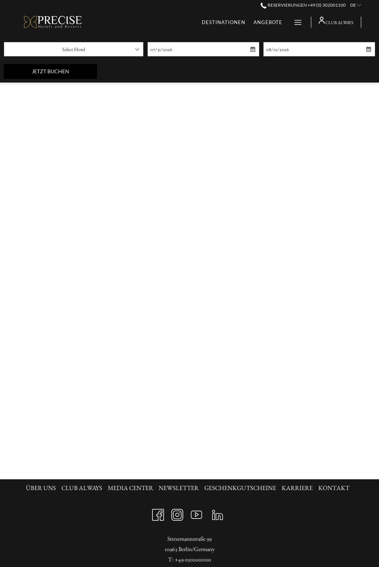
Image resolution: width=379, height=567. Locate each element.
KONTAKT (333, 488)
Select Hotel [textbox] (73, 49)
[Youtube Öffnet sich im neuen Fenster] (196, 512)
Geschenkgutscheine (240, 488)
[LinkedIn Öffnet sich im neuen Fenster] (217, 512)
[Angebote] (196, 22)
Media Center (130, 488)
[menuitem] (42, 488)
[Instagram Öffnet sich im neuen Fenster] (177, 512)
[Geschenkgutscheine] (251, 22)
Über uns (41, 488)
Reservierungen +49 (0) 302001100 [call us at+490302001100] (303, 5)
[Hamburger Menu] (295, 22)
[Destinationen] (151, 22)
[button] (184, 49)
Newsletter (179, 488)
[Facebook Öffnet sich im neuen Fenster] (158, 512)
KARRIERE (297, 488)
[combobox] (73, 49)
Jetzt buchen (64, 71)
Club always (81, 488)
